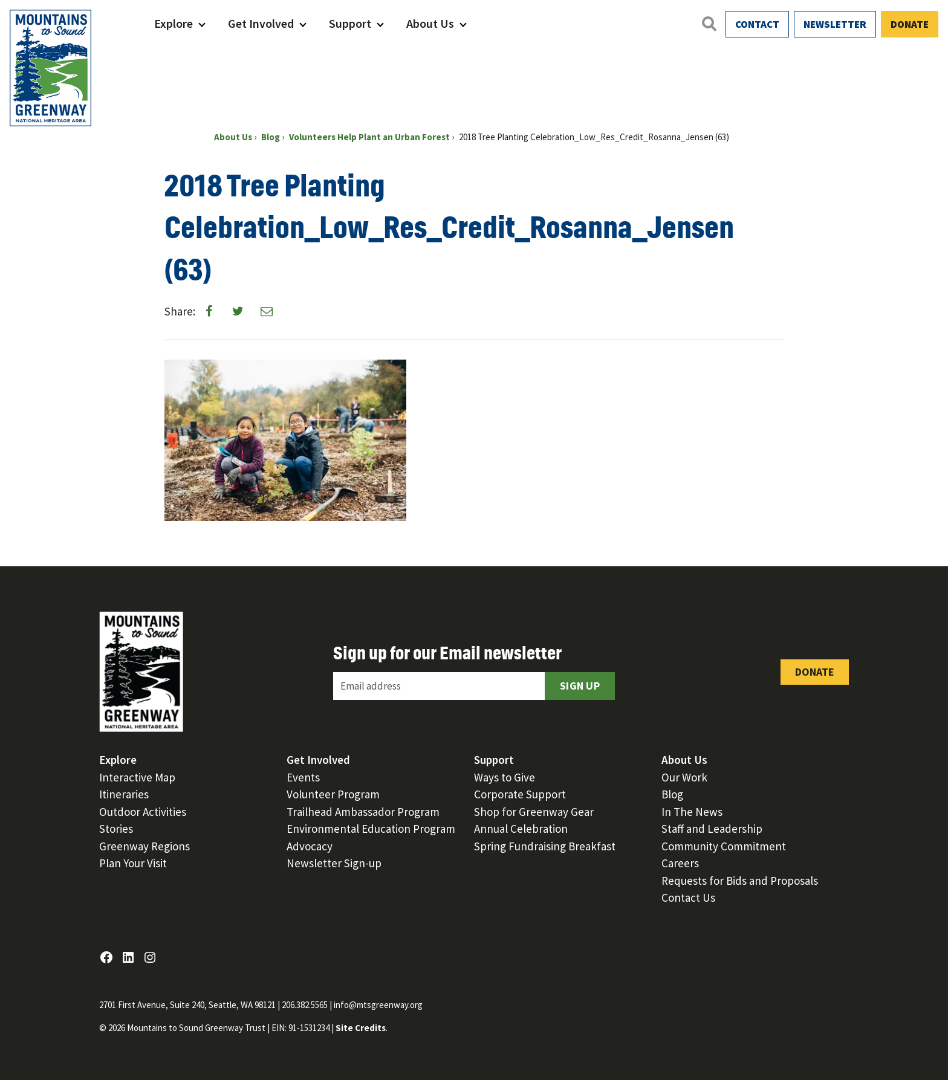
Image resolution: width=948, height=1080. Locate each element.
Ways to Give (504, 777)
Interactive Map (137, 777)
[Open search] (709, 23)
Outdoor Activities (142, 811)
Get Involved (261, 23)
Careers (680, 863)
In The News (691, 811)
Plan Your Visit (133, 863)
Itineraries (124, 794)
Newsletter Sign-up (334, 863)
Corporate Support (520, 794)
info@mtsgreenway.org (378, 1004)
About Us (430, 23)
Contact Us (688, 897)
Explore (173, 23)
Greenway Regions (144, 846)
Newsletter (835, 24)
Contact (757, 24)
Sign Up (580, 686)
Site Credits (361, 1027)
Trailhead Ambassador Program (363, 811)
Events (303, 777)
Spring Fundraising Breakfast (544, 846)
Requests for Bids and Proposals (739, 880)
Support (350, 23)
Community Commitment (723, 846)
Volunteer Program (333, 794)
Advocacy (310, 846)
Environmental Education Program (371, 828)
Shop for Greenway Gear (534, 811)
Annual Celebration (521, 828)
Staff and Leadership (711, 828)
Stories (116, 828)
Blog (672, 794)
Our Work (684, 777)
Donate (910, 24)
